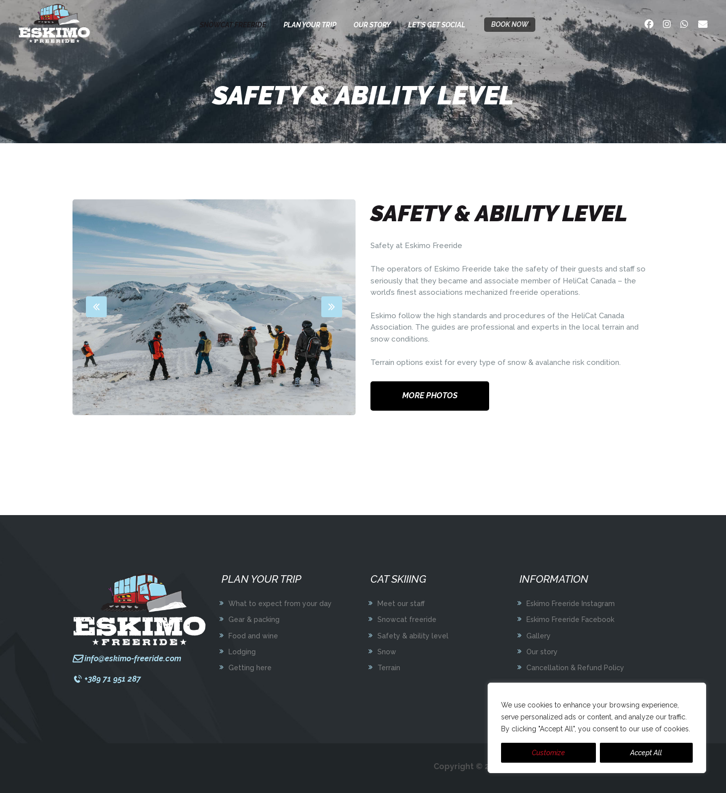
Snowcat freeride (406, 619)
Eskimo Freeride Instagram (570, 604)
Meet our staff (401, 604)
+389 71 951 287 (112, 679)
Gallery (538, 636)
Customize (548, 753)
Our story (542, 652)
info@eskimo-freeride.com (132, 658)
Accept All (646, 753)
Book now (509, 24)
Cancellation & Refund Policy (575, 668)
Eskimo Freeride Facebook (570, 619)
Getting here (250, 668)
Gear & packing (254, 619)
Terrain (388, 668)
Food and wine (253, 636)
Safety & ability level (412, 636)
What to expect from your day (280, 604)
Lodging (242, 652)
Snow (386, 652)
